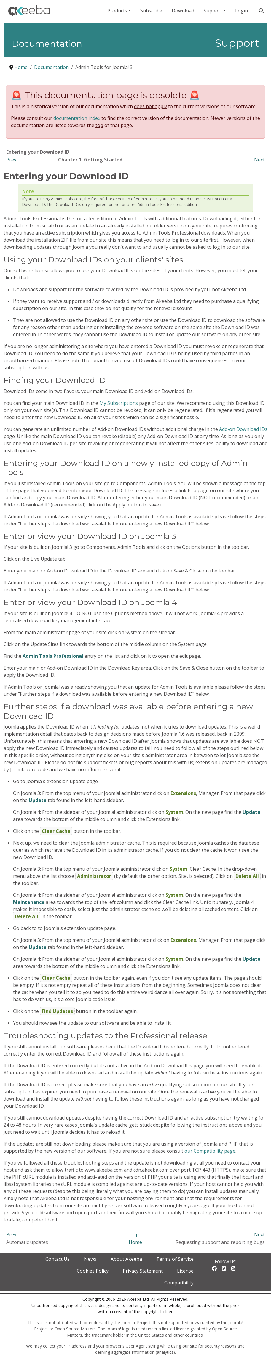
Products (117, 10)
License (185, 1271)
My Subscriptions (118, 403)
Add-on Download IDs (243, 429)
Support (213, 10)
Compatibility (179, 1282)
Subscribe (151, 10)
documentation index (76, 118)
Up (135, 1234)
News (90, 1259)
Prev (11, 159)
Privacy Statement (143, 1271)
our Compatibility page (209, 1151)
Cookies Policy (93, 1271)
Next (259, 159)
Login (241, 10)
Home (135, 1242)
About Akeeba (126, 1259)
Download (183, 10)
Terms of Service (175, 1259)
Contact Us (57, 1259)
